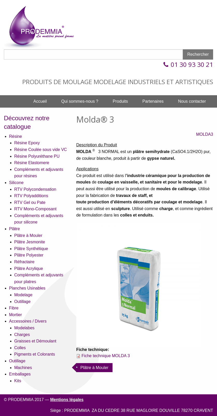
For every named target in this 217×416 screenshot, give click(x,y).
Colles (20, 348)
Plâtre (14, 229)
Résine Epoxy (27, 143)
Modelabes (24, 328)
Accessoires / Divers (28, 321)
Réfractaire (24, 262)
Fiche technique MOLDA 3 (105, 356)
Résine (15, 136)
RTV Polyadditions (31, 196)
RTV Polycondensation (35, 189)
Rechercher (198, 54)
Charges (22, 334)
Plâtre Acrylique (28, 268)
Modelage (23, 295)
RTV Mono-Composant (35, 209)
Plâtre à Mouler (28, 235)
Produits (120, 101)
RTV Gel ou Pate (30, 202)
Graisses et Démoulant (35, 341)
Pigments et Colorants (34, 354)
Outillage (22, 301)
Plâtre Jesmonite (29, 242)
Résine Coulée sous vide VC (40, 149)
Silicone (16, 182)
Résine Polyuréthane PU (36, 156)
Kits (17, 381)
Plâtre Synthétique (31, 248)
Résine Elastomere (31, 163)
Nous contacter (192, 101)
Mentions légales (67, 399)
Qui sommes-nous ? (79, 101)
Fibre (13, 308)
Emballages (20, 374)
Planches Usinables (27, 288)
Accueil (40, 101)
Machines (23, 367)
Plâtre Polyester (28, 255)
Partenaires (153, 101)
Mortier (15, 315)
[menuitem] (40, 101)
